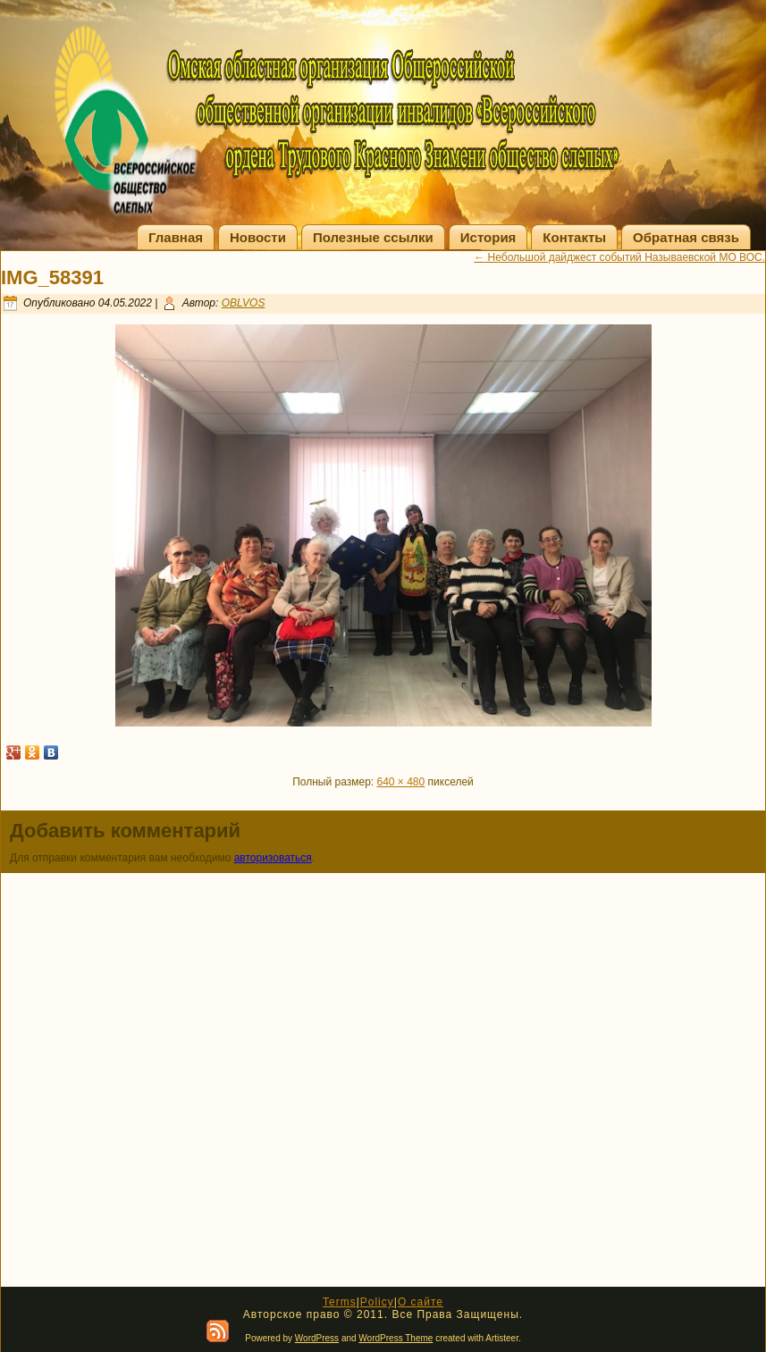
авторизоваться (273, 858)
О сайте (420, 1302)
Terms (340, 1302)
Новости (258, 237)
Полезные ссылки (373, 237)
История (488, 237)
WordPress (317, 1338)
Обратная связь (686, 237)
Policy (377, 1302)
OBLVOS (243, 303)
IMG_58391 (52, 277)
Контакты (574, 237)
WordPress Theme (395, 1338)
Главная (175, 237)
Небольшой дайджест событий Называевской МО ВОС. (619, 257)
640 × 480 (401, 782)
